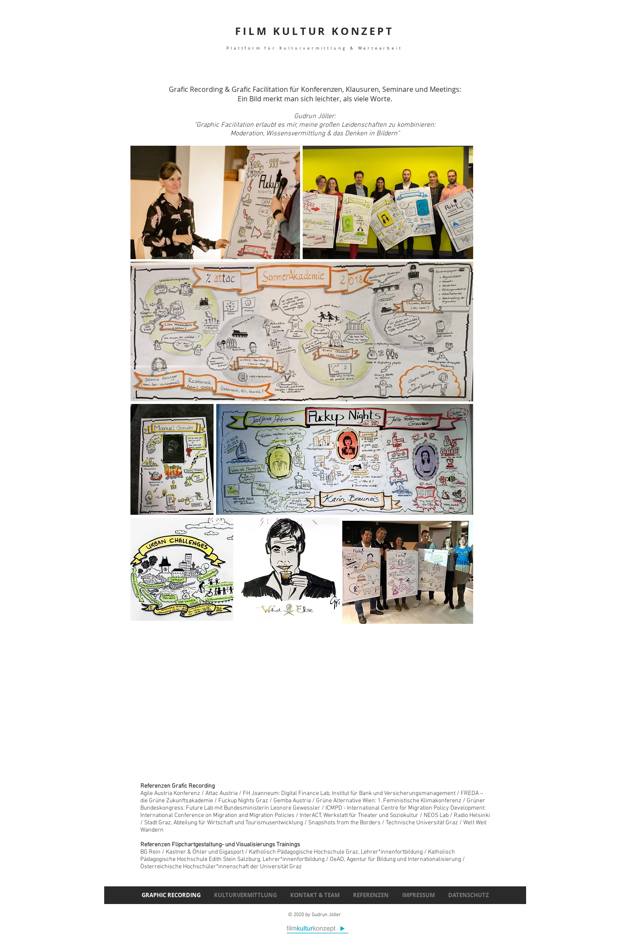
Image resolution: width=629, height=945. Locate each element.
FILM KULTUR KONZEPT (314, 37)
